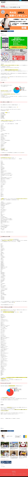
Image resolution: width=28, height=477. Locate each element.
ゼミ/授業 (13, 473)
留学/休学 (10, 473)
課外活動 (7, 473)
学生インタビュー (2, 5)
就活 (8, 473)
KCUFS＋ (14, 470)
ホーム (1, 473)
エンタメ (18, 473)
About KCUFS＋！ (25, 473)
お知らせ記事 (4, 473)
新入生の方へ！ (21, 473)
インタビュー (15, 473)
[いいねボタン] (1, 32)
